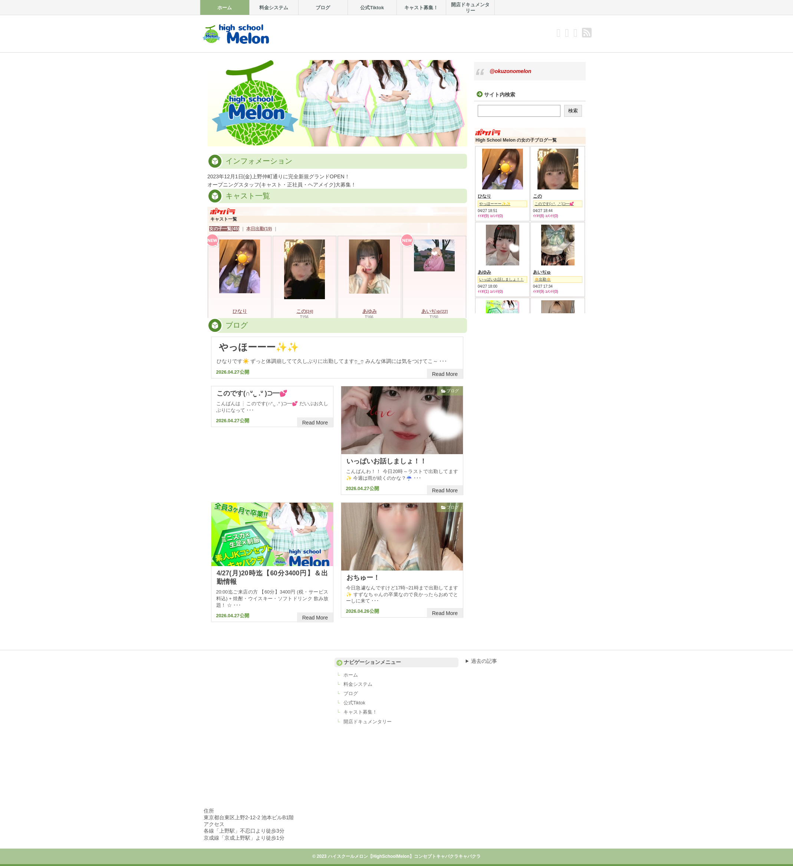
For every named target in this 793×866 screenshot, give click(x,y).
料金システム (357, 684)
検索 (573, 110)
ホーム (350, 675)
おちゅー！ (363, 577)
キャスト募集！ (360, 712)
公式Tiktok (354, 702)
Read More (445, 374)
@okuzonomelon (510, 71)
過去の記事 (484, 661)
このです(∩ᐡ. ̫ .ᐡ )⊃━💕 (252, 393)
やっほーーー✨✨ (259, 347)
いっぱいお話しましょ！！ (386, 461)
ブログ (453, 391)
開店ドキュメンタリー (367, 721)
